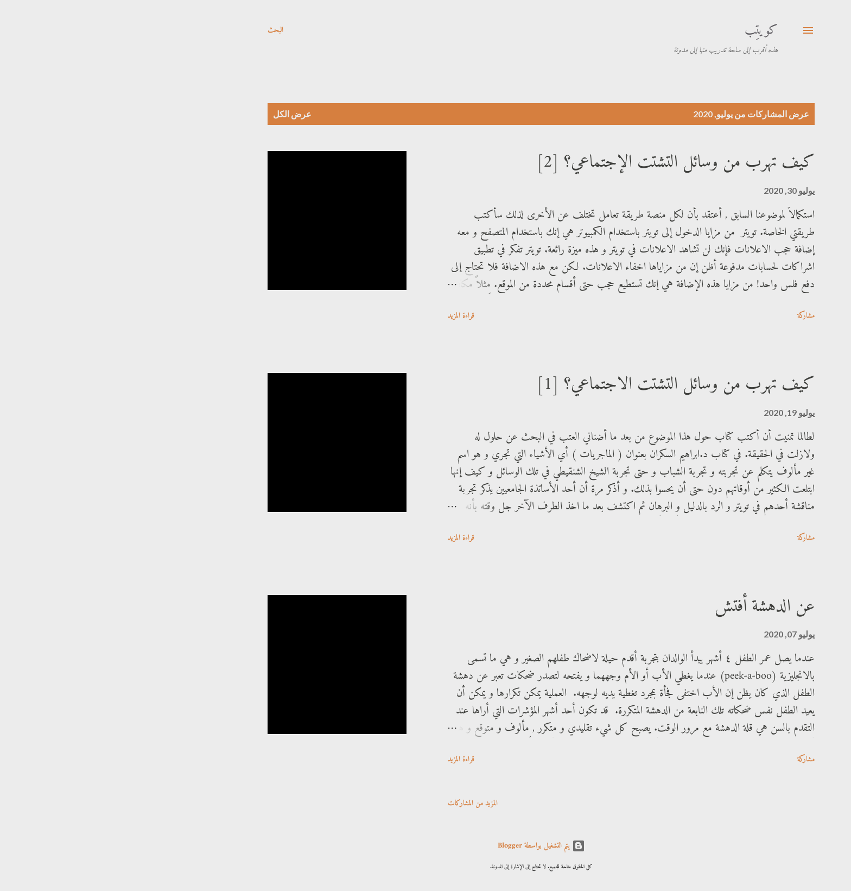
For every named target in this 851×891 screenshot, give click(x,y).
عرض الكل (176, 114)
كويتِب (645, 30)
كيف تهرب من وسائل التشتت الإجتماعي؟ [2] (560, 162)
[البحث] (160, 30)
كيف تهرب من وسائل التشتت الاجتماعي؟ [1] (560, 384)
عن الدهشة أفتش (649, 606)
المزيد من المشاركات (357, 803)
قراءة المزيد (345, 316)
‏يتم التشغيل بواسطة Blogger (425, 845)
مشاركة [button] (690, 316)
